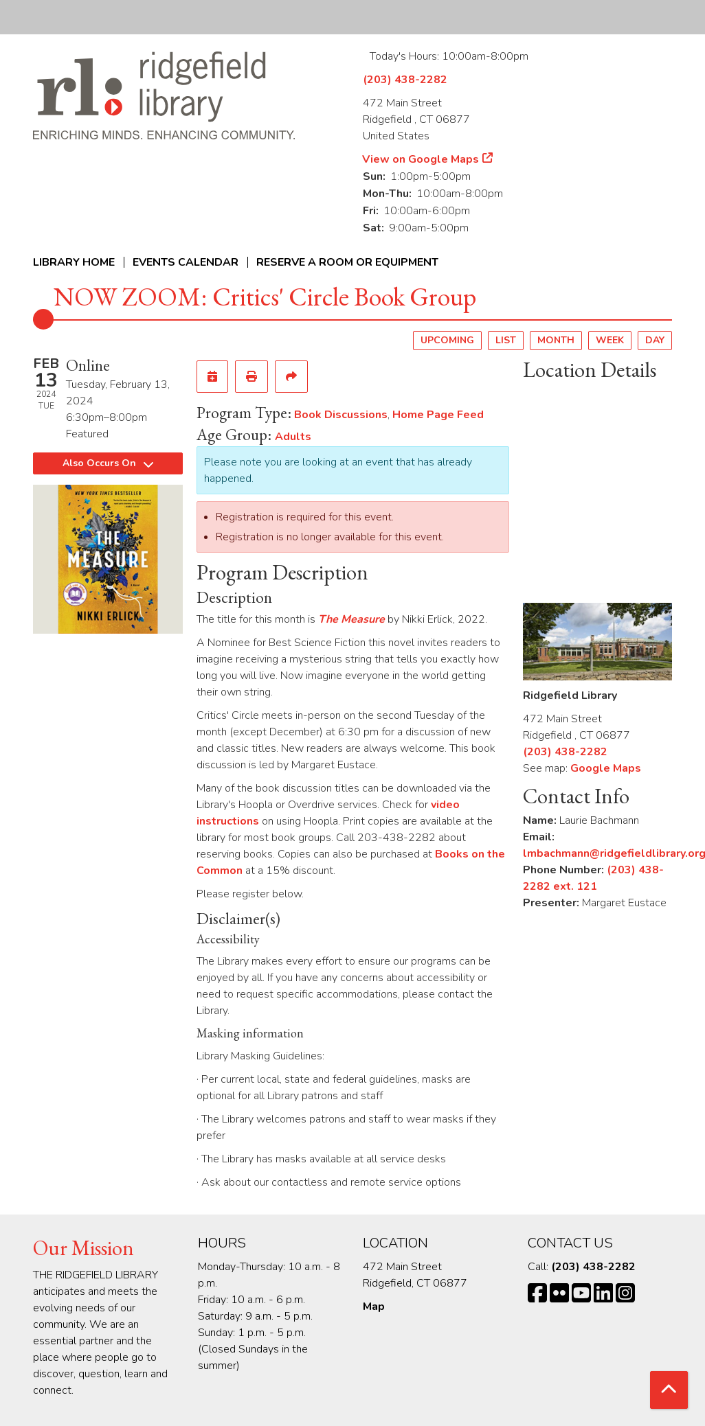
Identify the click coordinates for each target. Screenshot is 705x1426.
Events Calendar (185, 262)
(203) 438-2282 (405, 79)
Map (374, 1306)
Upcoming (447, 340)
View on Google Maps (421, 159)
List (505, 340)
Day (654, 340)
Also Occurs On (108, 463)
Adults (293, 436)
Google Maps (605, 768)
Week (610, 340)
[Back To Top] (669, 1390)
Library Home (74, 262)
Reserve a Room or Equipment (347, 262)
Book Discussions (341, 414)
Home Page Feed (438, 414)
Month (555, 340)
